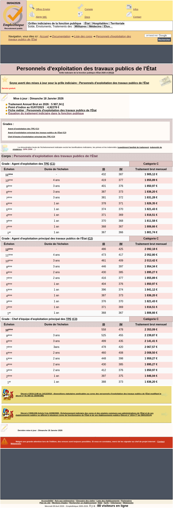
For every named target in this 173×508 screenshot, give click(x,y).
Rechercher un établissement (82, 503)
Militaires (80, 26)
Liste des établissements (107, 501)
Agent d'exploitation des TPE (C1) (23, 129)
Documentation (61, 36)
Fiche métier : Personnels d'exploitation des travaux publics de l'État (52, 110)
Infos (131, 9)
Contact (133, 17)
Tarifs (106, 503)
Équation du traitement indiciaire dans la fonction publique (46, 113)
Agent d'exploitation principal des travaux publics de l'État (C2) (37, 133)
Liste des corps (83, 36)
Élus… (108, 26)
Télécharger (115, 503)
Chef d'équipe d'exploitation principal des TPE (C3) (31, 137)
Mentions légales (60, 503)
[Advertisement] (86, 54)
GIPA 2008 (27, 149)
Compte (85, 9)
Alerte (37, 17)
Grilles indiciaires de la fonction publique (54, 23)
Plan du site (45, 503)
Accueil (44, 36)
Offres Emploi (39, 9)
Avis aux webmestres (65, 501)
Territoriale (117, 23)
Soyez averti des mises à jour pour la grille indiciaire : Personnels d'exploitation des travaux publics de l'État (79, 83)
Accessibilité (47, 501)
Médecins (95, 26)
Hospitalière (100, 23)
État (87, 23)
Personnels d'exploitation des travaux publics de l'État (56, 156)
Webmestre (128, 503)
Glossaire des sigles (85, 501)
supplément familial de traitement (133, 147)
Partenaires (126, 501)
